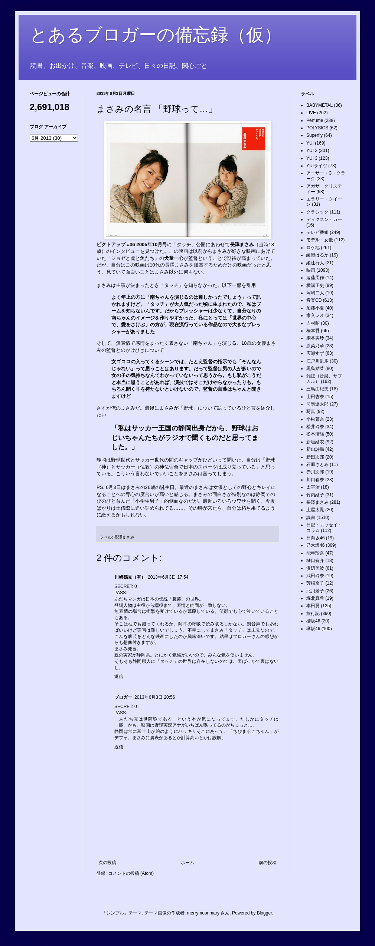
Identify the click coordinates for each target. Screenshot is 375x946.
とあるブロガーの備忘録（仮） (156, 34)
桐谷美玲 (315, 338)
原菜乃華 (315, 345)
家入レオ (315, 315)
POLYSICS (317, 127)
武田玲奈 (315, 575)
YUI (310, 143)
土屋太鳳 (315, 509)
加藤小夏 (315, 308)
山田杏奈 (315, 396)
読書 (310, 517)
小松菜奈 (315, 419)
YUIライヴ (316, 165)
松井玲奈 (315, 426)
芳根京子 (315, 583)
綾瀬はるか (317, 255)
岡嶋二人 (315, 292)
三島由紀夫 (317, 388)
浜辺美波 (315, 568)
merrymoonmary (203, 913)
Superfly (314, 135)
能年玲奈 (315, 553)
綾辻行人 (315, 262)
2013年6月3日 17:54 (168, 577)
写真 (310, 411)
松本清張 (315, 434)
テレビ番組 (317, 232)
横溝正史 (315, 285)
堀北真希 (315, 598)
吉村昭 (313, 323)
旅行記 (313, 613)
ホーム (187, 862)
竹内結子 (315, 494)
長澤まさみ (124, 537)
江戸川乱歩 (317, 361)
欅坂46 (313, 628)
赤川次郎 (315, 471)
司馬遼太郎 (317, 404)
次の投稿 (107, 862)
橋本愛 (313, 330)
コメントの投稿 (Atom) (131, 873)
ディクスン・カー (324, 219)
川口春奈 (315, 479)
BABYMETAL (319, 105)
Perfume (314, 120)
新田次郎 (315, 457)
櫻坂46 (313, 621)
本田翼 (313, 605)
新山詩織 (315, 449)
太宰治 (313, 487)
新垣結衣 (315, 441)
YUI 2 (311, 150)
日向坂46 (315, 537)
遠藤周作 (315, 277)
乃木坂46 (315, 545)
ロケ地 (313, 247)
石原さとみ (317, 464)
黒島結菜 (315, 368)
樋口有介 (315, 560)
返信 (118, 676)
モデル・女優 (319, 239)
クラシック (317, 212)
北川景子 (315, 590)
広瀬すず (315, 353)
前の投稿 (268, 862)
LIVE (311, 112)
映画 (310, 270)
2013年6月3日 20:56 (154, 697)
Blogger (264, 913)
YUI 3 (311, 158)
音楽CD (314, 300)
